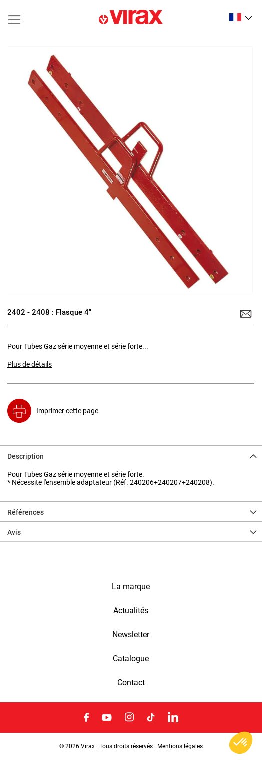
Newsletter (131, 635)
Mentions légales (180, 746)
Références (26, 512)
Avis (14, 532)
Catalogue (131, 659)
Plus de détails (30, 364)
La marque (131, 587)
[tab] (131, 456)
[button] (241, 18)
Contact (131, 683)
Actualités (131, 611)
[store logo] (131, 18)
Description (26, 456)
